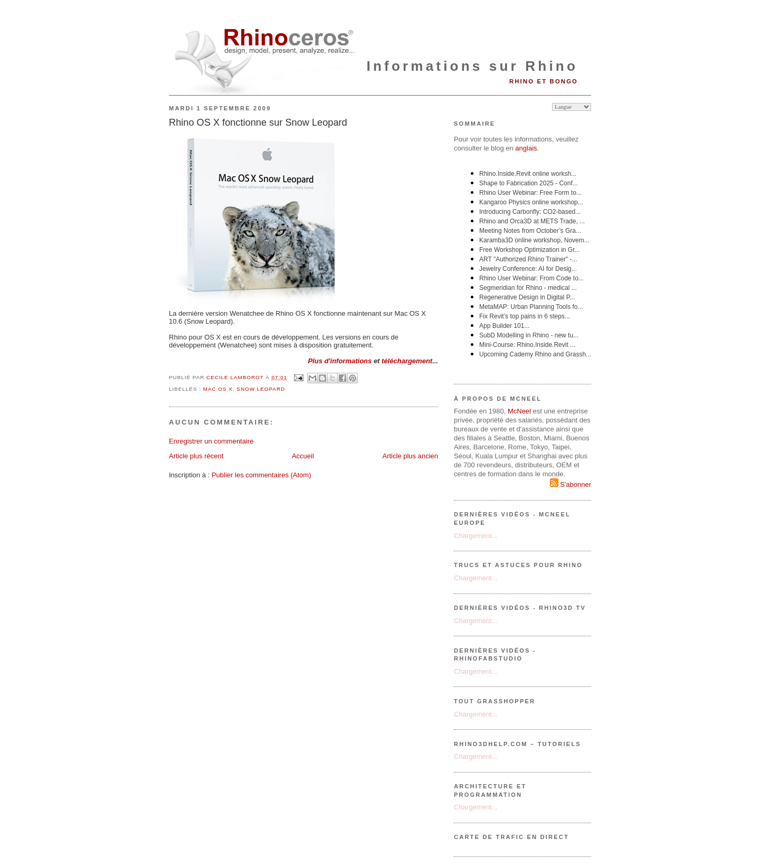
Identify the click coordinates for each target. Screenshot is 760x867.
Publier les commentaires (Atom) (261, 475)
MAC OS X (218, 389)
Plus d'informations (340, 361)
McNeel (519, 411)
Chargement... (475, 536)
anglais (526, 148)
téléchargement (407, 361)
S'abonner (570, 484)
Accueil (303, 456)
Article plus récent (196, 456)
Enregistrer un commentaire (211, 441)
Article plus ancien (411, 456)
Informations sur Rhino (472, 66)
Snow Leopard (260, 389)
